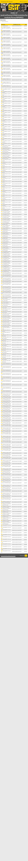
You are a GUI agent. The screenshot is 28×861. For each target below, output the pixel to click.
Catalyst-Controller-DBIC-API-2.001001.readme (6, 52)
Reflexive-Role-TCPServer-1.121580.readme (6, 458)
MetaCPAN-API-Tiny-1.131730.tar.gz (6, 250)
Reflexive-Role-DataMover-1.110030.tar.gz (6, 437)
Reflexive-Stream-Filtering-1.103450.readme (6, 482)
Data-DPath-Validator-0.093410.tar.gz (6, 151)
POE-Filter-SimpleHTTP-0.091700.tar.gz (6, 319)
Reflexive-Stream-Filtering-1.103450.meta (6, 480)
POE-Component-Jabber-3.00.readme (5, 302)
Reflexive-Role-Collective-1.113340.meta (6, 416)
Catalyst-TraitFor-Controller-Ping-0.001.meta (6, 80)
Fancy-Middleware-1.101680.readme (5, 226)
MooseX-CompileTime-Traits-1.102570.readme (6, 292)
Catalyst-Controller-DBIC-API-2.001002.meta (6, 59)
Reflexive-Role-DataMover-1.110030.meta (6, 431)
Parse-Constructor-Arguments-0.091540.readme (6, 378)
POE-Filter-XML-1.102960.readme (6, 345)
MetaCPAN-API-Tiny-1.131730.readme (6, 247)
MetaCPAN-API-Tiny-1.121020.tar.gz (6, 243)
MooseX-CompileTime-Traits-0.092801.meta (6, 281)
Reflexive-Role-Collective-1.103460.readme (6, 397)
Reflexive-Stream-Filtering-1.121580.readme (6, 491)
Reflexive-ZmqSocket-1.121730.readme (6, 507)
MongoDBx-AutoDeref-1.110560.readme (6, 268)
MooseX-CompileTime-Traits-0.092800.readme (6, 276)
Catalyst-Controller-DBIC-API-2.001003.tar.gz (6, 76)
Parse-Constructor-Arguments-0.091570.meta (6, 384)
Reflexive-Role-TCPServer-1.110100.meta (6, 447)
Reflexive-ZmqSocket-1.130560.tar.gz (6, 516)
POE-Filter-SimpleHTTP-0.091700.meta (6, 314)
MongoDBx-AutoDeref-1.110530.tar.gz (6, 264)
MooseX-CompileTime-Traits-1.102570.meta (6, 289)
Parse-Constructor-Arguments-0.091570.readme (6, 388)
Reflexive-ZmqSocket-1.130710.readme (6, 521)
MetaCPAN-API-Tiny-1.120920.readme (6, 233)
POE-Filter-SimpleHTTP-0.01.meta (6, 307)
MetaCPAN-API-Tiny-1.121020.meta (6, 238)
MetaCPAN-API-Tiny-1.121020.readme (6, 240)
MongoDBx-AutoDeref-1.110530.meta (6, 259)
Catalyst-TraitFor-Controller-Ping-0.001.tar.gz (6, 86)
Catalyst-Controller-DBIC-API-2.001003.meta (6, 69)
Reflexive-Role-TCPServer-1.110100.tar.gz (6, 453)
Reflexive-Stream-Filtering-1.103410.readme (6, 474)
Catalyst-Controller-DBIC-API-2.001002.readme (6, 62)
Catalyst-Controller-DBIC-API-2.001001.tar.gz (6, 55)
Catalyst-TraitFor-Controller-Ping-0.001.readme (6, 83)
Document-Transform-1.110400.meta (5, 210)
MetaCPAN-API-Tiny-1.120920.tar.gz (6, 236)
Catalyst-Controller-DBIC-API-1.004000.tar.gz (6, 31)
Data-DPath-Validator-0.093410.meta (6, 146)
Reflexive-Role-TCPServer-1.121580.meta (6, 455)
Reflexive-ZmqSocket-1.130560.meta (6, 511)
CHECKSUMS (4, 25)
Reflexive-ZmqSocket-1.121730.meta (6, 504)
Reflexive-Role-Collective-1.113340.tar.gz (6, 420)
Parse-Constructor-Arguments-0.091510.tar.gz (6, 371)
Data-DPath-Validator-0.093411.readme (6, 156)
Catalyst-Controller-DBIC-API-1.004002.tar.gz (6, 45)
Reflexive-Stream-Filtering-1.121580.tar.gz (6, 494)
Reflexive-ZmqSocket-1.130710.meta (6, 518)
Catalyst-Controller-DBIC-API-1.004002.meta (6, 42)
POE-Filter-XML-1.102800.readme (6, 338)
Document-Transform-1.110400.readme (5, 212)
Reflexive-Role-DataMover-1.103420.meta (6, 423)
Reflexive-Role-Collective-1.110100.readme (6, 411)
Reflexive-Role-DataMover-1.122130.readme (6, 442)
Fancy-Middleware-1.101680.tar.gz (5, 228)
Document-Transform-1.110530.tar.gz (5, 221)
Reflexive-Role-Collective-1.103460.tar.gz (6, 399)
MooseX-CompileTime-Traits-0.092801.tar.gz (6, 287)
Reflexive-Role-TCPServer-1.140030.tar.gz (6, 469)
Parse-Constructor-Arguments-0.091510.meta (6, 364)
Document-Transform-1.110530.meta (5, 217)
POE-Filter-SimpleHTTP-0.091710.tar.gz (6, 326)
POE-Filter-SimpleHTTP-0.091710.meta (6, 321)
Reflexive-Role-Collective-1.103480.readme (6, 404)
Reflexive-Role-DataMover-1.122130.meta (6, 439)
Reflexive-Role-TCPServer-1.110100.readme (6, 450)
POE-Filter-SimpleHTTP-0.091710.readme (6, 324)
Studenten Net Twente (7, 1)
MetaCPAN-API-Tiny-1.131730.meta (6, 245)
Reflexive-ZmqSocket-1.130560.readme (6, 514)
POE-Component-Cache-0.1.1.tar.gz (6, 298)
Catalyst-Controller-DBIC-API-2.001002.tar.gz (6, 66)
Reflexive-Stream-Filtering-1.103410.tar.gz (6, 477)
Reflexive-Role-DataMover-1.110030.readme (6, 434)
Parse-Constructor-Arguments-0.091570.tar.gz (6, 391)
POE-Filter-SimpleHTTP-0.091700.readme (6, 316)
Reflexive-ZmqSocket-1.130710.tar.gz (6, 523)
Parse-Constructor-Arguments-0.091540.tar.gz (6, 381)
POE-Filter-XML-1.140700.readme (6, 352)
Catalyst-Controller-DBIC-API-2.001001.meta (6, 49)
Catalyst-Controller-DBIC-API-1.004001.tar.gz (6, 38)
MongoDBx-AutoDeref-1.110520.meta (6, 252)
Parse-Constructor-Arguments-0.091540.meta (6, 374)
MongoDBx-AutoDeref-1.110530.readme (6, 261)
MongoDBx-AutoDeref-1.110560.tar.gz (6, 271)
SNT (26, 555)
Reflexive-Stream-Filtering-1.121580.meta (6, 488)
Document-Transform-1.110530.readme (5, 219)
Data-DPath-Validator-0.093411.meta (6, 153)
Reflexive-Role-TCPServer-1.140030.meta (6, 464)
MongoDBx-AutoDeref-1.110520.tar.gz (6, 257)
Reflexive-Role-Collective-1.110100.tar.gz (6, 413)
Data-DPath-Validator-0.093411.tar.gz (6, 158)
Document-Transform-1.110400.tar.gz (5, 214)
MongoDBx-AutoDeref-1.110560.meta (6, 266)
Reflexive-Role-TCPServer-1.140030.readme (6, 466)
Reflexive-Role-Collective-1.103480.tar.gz (6, 406)
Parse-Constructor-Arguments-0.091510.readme (6, 367)
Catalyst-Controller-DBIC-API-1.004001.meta (6, 35)
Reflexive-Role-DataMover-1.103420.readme (6, 425)
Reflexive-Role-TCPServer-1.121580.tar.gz (6, 461)
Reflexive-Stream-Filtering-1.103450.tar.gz (6, 486)
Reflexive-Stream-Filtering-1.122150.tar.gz (6, 502)
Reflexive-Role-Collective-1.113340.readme (6, 418)
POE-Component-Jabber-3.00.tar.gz (5, 305)
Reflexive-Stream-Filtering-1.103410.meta (6, 472)
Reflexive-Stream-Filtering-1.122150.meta (6, 496)
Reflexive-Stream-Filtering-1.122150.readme (6, 499)
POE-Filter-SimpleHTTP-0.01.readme (6, 309)
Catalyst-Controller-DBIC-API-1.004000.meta (6, 28)
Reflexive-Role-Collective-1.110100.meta (6, 409)
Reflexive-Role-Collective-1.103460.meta (6, 395)
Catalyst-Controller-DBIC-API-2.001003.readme (6, 73)
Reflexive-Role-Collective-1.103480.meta (6, 402)
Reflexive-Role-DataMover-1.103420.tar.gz (6, 429)
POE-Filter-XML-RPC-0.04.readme (6, 359)
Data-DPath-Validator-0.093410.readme (6, 148)
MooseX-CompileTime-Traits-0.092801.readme (6, 284)
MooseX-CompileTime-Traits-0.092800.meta (6, 273)
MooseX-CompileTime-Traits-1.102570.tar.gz (6, 295)
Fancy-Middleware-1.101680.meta (5, 224)
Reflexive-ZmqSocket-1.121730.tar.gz (6, 509)
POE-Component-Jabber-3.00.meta (5, 300)
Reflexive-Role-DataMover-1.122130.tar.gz (6, 445)
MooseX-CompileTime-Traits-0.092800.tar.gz (6, 279)
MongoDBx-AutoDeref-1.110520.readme (6, 254)
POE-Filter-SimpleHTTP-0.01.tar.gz (6, 312)
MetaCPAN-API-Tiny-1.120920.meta (6, 231)
